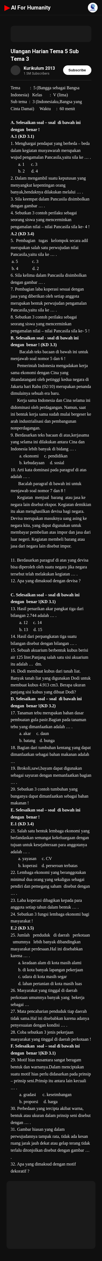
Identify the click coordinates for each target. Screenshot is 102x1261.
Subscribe (77, 70)
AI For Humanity (27, 8)
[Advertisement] (51, 34)
